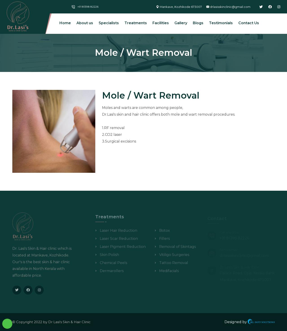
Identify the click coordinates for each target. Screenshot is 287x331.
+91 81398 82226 (87, 6)
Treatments (135, 23)
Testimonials (221, 23)
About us (84, 23)
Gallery (180, 23)
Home (65, 23)
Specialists (109, 23)
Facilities (160, 23)
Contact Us (248, 23)
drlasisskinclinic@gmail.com (230, 7)
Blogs (198, 23)
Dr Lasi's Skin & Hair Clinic (69, 322)
